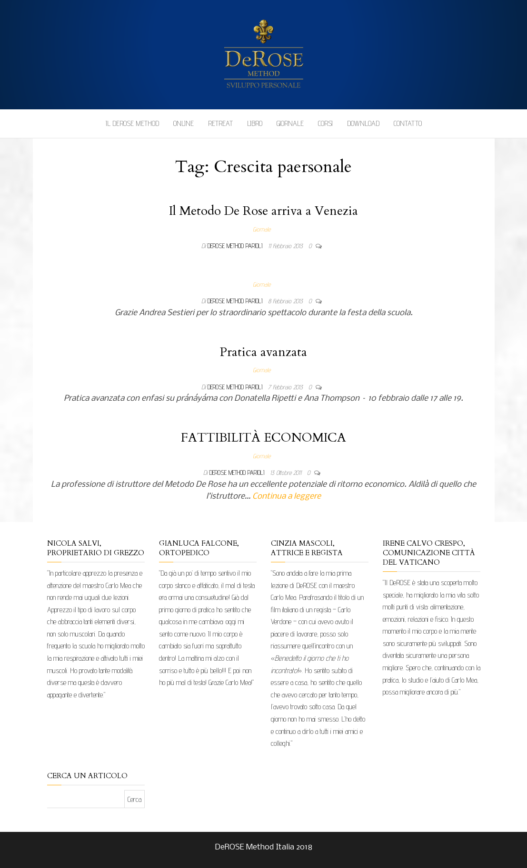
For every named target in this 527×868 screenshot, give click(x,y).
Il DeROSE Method (132, 123)
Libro (254, 123)
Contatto (408, 123)
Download (363, 123)
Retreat (220, 123)
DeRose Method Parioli (236, 246)
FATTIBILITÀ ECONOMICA (263, 437)
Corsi (325, 123)
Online (183, 123)
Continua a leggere (286, 496)
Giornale (290, 123)
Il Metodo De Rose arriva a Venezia (263, 211)
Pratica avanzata (263, 352)
